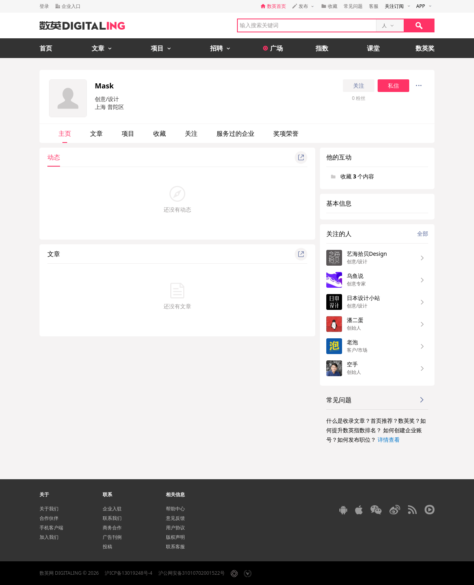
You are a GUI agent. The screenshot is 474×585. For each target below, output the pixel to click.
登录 (44, 6)
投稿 (107, 546)
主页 (64, 133)
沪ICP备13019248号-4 (128, 573)
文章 (96, 133)
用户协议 (175, 527)
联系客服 (175, 546)
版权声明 (175, 537)
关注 (358, 85)
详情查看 (389, 439)
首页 (46, 48)
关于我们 (49, 508)
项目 (128, 133)
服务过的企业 (235, 133)
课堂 (373, 48)
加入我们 (49, 537)
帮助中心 (175, 508)
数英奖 (425, 48)
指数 (322, 48)
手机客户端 (51, 527)
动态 (53, 157)
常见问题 (353, 6)
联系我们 (112, 518)
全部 (422, 233)
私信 (393, 85)
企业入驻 (112, 508)
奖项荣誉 (286, 133)
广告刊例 (112, 537)
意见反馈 (175, 518)
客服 (373, 6)
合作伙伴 (49, 518)
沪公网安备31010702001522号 (191, 573)
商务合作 (112, 527)
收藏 (159, 133)
